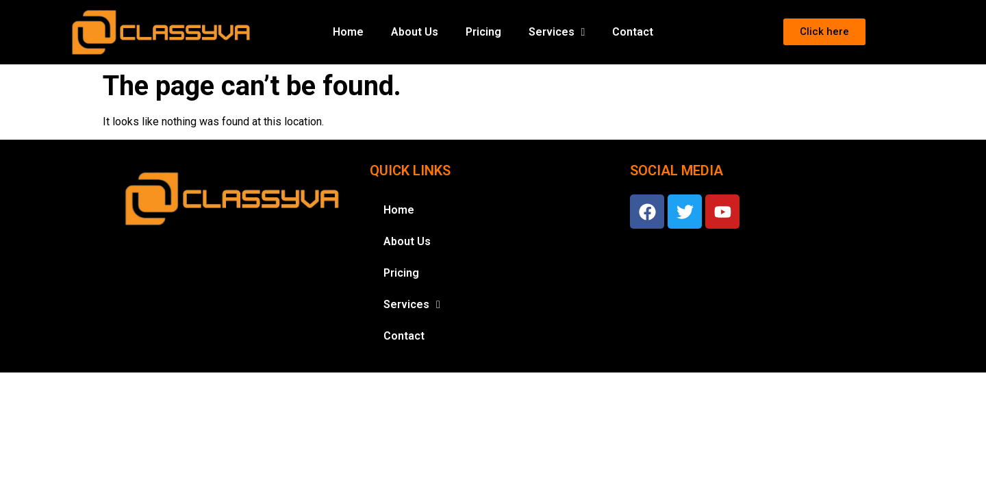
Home (348, 31)
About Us (414, 31)
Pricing (483, 31)
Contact (632, 31)
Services (557, 32)
